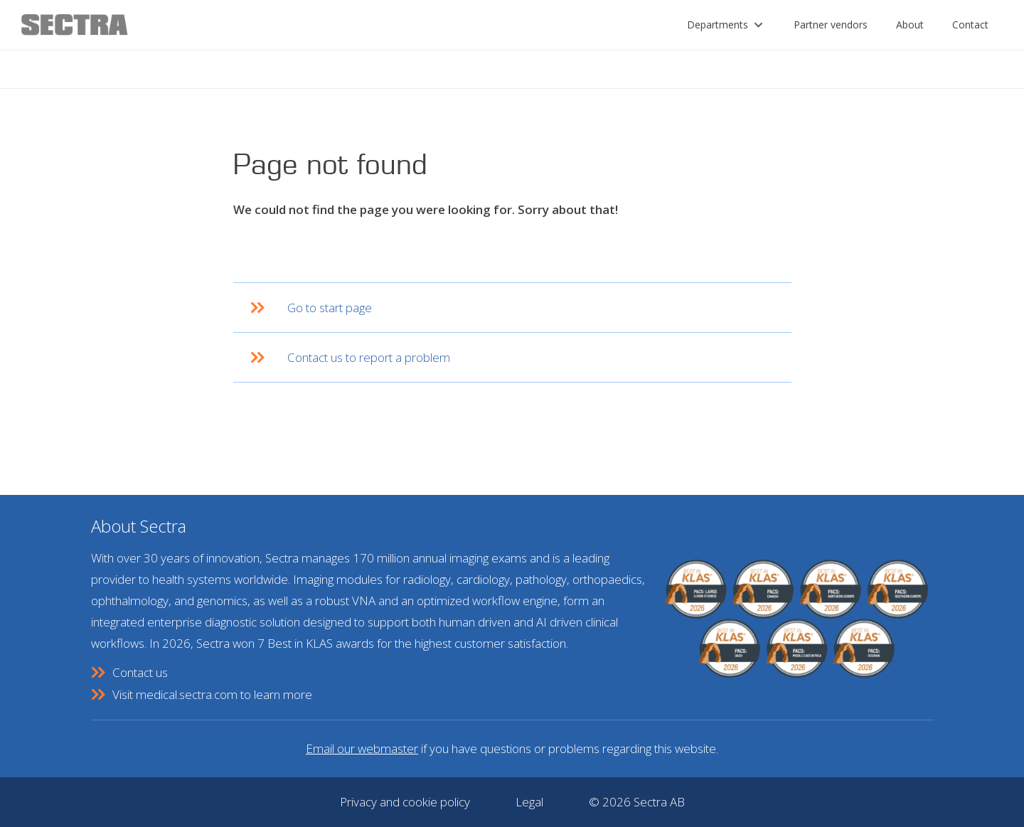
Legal (529, 802)
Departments (717, 24)
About (910, 24)
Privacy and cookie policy (405, 802)
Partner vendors (831, 24)
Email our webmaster (362, 748)
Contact (970, 24)
